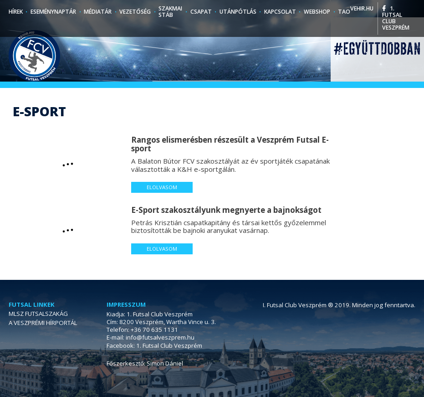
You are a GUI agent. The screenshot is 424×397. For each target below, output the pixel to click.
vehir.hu (361, 8)
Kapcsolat (280, 11)
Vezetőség (135, 11)
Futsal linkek (32, 304)
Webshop (317, 11)
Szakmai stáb (170, 12)
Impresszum (126, 304)
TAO (344, 11)
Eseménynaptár (53, 11)
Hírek (16, 11)
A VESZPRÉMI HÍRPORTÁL (43, 323)
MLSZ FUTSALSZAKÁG (38, 313)
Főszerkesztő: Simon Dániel (145, 363)
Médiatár (98, 11)
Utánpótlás (238, 11)
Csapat (201, 11)
